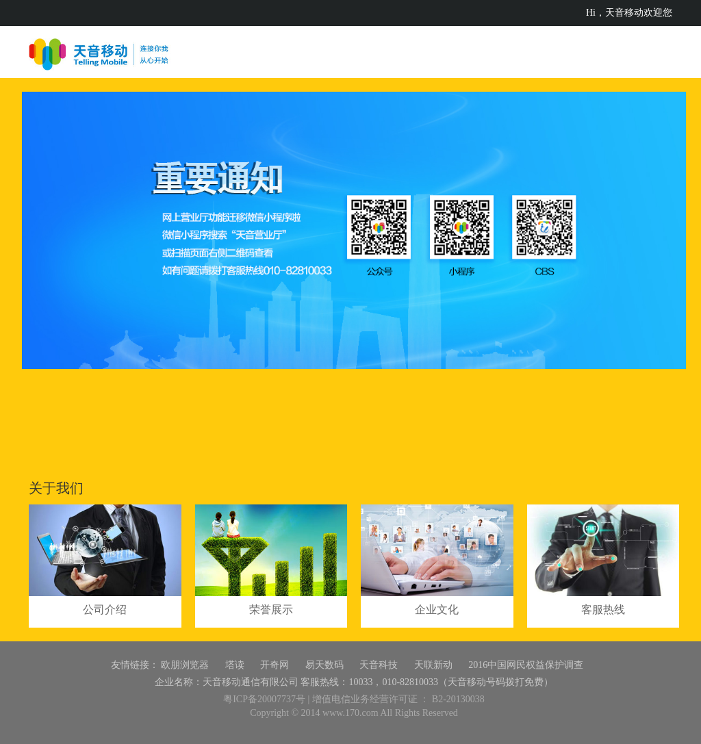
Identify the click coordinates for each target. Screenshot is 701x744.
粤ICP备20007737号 (264, 699)
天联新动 (433, 665)
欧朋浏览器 (185, 665)
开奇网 (274, 665)
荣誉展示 (271, 609)
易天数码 (324, 665)
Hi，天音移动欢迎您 (629, 13)
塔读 (234, 665)
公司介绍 (105, 609)
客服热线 (603, 609)
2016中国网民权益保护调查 (525, 665)
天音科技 (378, 665)
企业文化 (437, 609)
